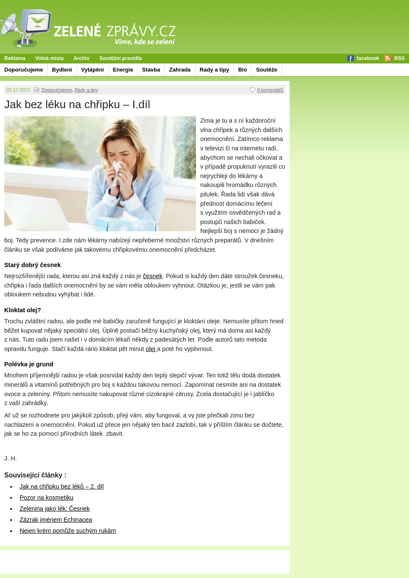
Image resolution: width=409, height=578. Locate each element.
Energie (123, 69)
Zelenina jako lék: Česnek (55, 508)
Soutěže (266, 69)
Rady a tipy (214, 69)
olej (151, 348)
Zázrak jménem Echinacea (56, 519)
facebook (368, 58)
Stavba (151, 69)
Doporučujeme (23, 69)
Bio (242, 69)
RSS (399, 58)
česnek (153, 276)
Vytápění (92, 69)
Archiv (81, 58)
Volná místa (49, 58)
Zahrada (180, 69)
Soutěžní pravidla (120, 58)
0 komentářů (270, 89)
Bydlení (62, 69)
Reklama (14, 58)
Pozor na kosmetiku (46, 497)
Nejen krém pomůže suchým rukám (68, 530)
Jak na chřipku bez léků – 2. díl (62, 486)
